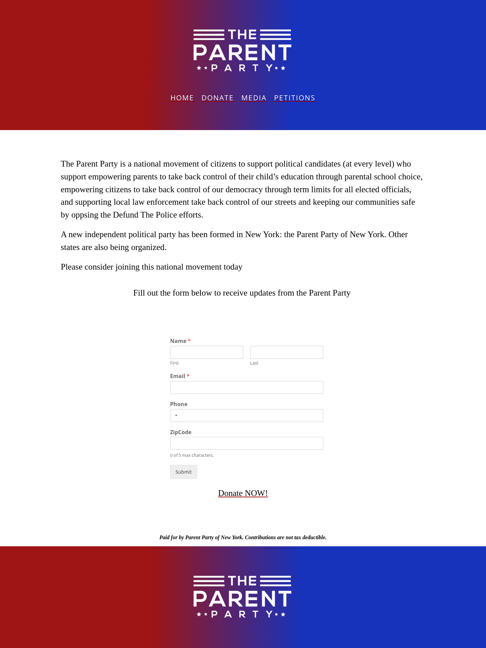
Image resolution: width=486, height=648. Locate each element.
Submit (184, 472)
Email (180, 376)
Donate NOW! (243, 493)
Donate (217, 98)
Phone (178, 404)
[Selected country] (174, 415)
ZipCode (180, 432)
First (174, 363)
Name (180, 341)
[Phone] (246, 415)
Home (182, 98)
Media (254, 98)
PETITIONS (295, 98)
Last (254, 363)
